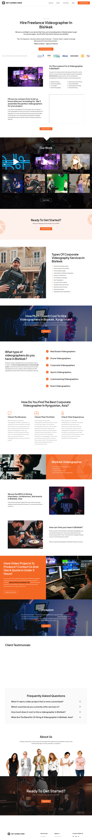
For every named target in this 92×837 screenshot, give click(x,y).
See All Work (46, 200)
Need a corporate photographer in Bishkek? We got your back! (66, 542)
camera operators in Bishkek (49, 616)
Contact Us (46, 331)
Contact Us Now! (46, 128)
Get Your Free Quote (46, 49)
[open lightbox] (25, 77)
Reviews (22, 417)
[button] (46, 701)
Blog (73, 3)
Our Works (66, 3)
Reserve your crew (10, 592)
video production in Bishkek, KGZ (19, 582)
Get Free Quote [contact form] (83, 3)
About (58, 3)
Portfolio (50, 417)
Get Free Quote (46, 228)
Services (51, 3)
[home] (12, 3)
